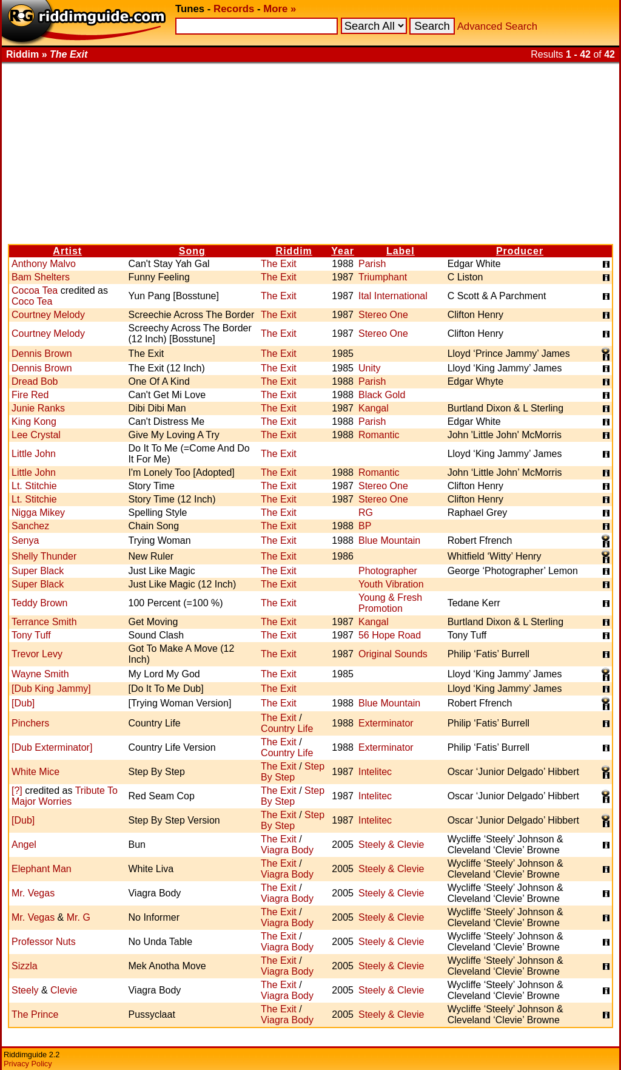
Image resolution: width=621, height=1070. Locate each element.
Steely (25, 990)
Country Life (287, 728)
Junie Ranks (38, 408)
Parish (372, 264)
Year (342, 251)
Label (400, 251)
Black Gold (381, 395)
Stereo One (383, 315)
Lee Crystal (36, 435)
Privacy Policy (28, 1063)
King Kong (34, 421)
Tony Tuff (31, 635)
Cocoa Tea (35, 290)
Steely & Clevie (391, 844)
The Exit (279, 264)
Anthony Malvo (44, 264)
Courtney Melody (48, 315)
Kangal (373, 408)
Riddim (294, 251)
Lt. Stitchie (34, 486)
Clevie (63, 990)
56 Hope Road (389, 635)
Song (192, 251)
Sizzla (25, 966)
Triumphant (382, 277)
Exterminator (386, 723)
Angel (24, 844)
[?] (17, 790)
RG (365, 512)
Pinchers (30, 723)
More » (279, 9)
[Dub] (23, 703)
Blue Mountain (389, 540)
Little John (34, 454)
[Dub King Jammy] (51, 688)
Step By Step (292, 771)
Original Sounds (393, 654)
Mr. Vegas (33, 893)
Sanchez (30, 526)
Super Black (38, 571)
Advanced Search (497, 26)
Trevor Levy (37, 654)
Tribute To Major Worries (65, 796)
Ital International (393, 296)
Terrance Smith (44, 622)
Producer (519, 251)
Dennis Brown (42, 353)
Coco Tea (32, 301)
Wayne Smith (40, 674)
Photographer (387, 571)
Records (233, 9)
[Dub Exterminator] (52, 747)
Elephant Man (42, 869)
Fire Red (30, 395)
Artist (67, 251)
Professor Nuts (44, 941)
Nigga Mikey (38, 512)
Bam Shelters (41, 277)
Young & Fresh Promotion (390, 603)
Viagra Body (287, 850)
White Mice (35, 772)
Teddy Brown (40, 603)
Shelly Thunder (44, 556)
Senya (25, 540)
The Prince (35, 1014)
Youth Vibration (391, 584)
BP (364, 526)
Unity (369, 368)
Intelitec (375, 772)
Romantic (379, 435)
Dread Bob (35, 381)
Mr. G (78, 917)
